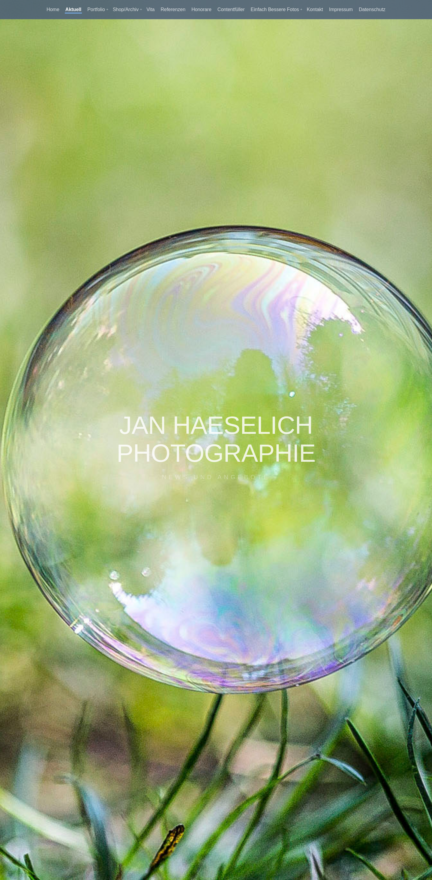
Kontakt (315, 9)
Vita (150, 9)
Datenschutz (372, 9)
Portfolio (96, 9)
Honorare (201, 9)
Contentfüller (231, 9)
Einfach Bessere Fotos (275, 9)
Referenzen (172, 9)
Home (52, 9)
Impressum (341, 9)
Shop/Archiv (126, 9)
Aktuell (73, 9)
